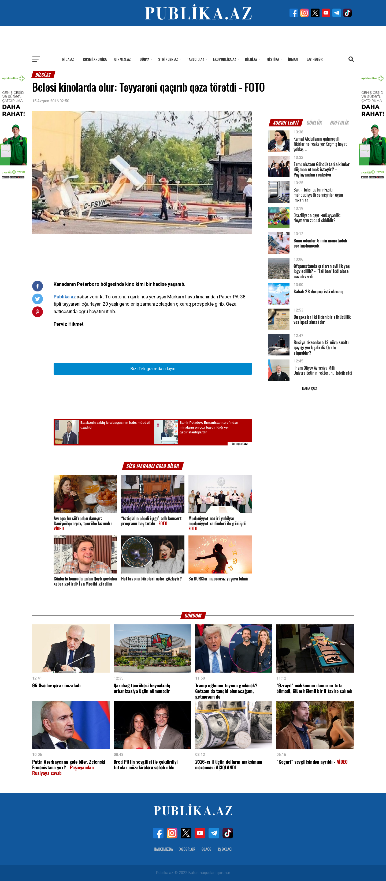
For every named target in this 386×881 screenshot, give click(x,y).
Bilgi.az (251, 59)
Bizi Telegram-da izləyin (152, 368)
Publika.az (65, 296)
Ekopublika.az (224, 59)
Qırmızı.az (122, 59)
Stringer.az (168, 59)
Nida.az (68, 59)
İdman (293, 59)
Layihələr (315, 59)
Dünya (144, 59)
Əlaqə (206, 849)
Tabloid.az (195, 59)
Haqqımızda (163, 849)
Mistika (272, 59)
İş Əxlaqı (225, 849)
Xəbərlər (187, 849)
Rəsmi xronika (95, 59)
